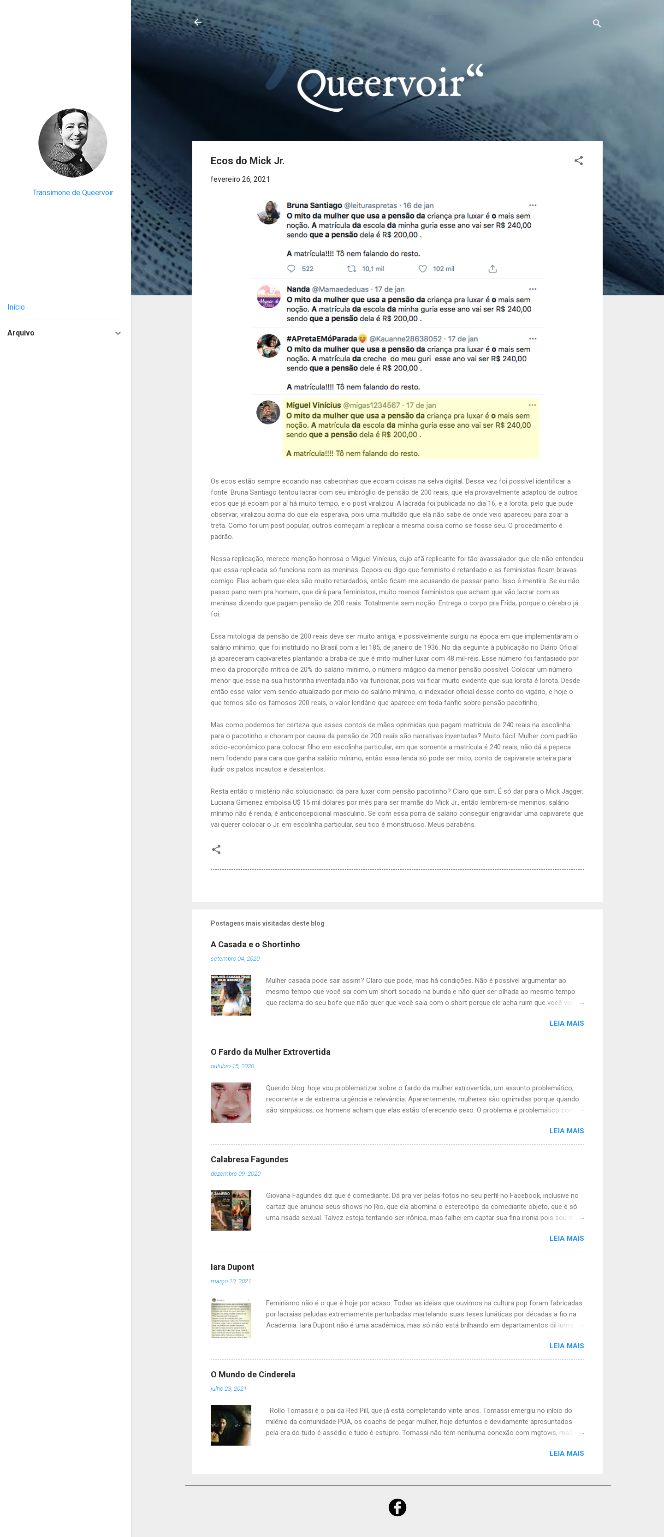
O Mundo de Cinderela (253, 1374)
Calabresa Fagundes (249, 1159)
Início (16, 307)
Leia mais (567, 1023)
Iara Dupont (233, 1267)
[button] (578, 162)
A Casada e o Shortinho (255, 944)
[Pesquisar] (597, 25)
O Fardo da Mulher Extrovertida (271, 1052)
